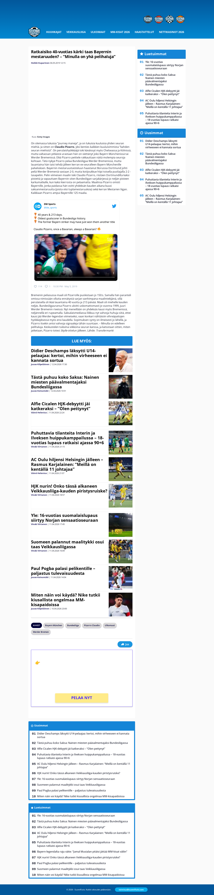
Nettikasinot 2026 (171, 32)
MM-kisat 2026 (120, 32)
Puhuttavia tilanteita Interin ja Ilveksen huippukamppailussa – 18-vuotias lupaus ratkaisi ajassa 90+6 (67, 437)
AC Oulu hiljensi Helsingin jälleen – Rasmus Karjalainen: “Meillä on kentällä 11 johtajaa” (67, 464)
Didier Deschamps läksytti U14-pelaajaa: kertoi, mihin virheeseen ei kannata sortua (69, 355)
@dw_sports (50, 207)
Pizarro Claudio (92, 625)
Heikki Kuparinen (40, 62)
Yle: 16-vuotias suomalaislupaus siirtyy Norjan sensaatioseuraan (64, 517)
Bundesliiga (73, 625)
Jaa (125, 644)
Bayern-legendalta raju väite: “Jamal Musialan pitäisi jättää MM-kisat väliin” (82, 851)
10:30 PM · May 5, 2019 (65, 286)
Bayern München (53, 625)
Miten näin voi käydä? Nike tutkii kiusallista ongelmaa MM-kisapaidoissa (65, 599)
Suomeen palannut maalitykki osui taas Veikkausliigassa (67, 544)
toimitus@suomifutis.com (131, 889)
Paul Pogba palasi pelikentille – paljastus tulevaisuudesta (63, 570)
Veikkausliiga (76, 32)
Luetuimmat (42, 807)
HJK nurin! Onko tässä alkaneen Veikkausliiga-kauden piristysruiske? (69, 488)
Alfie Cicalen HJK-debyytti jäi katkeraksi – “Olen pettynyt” (60, 406)
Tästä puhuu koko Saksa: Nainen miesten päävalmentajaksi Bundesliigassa (65, 382)
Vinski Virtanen (39, 446)
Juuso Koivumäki (40, 390)
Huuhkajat (53, 32)
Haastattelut (144, 32)
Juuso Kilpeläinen (40, 364)
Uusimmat (41, 725)
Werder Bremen (41, 631)
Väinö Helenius (39, 412)
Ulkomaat (98, 32)
